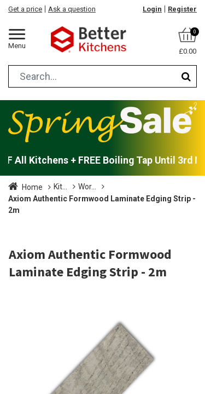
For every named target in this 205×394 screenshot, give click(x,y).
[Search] (186, 76)
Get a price (25, 9)
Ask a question (72, 9)
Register (182, 9)
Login (152, 9)
